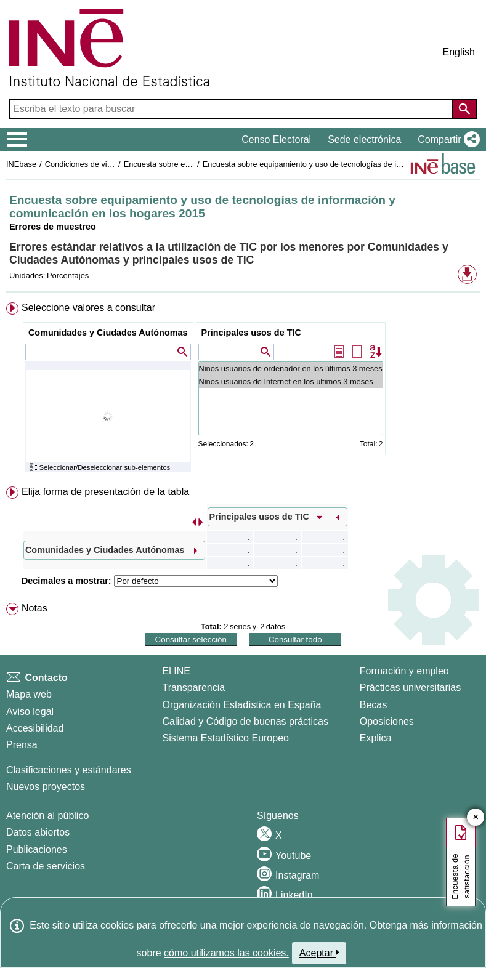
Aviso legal (30, 711)
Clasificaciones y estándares (68, 770)
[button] (446, 140)
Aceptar (319, 952)
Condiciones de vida (80, 164)
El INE (176, 671)
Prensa (22, 745)
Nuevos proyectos (45, 786)
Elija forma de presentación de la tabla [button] (105, 491)
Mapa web (29, 694)
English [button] (459, 52)
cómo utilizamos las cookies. (226, 953)
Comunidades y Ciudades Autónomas (108, 332)
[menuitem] (243, 390)
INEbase (21, 164)
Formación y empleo (404, 671)
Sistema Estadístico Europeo (226, 738)
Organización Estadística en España (242, 705)
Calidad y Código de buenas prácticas (246, 721)
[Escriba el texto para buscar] (232, 109)
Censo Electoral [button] (276, 139)
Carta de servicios (45, 866)
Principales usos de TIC (251, 332)
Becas (373, 705)
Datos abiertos (38, 832)
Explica (376, 738)
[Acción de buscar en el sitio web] (464, 109)
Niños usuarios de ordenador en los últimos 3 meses (291, 368)
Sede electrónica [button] (364, 139)
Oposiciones (387, 721)
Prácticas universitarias (410, 687)
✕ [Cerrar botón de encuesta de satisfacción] (475, 817)
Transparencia (194, 687)
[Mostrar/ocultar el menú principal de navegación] (17, 140)
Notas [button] (34, 608)
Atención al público (47, 815)
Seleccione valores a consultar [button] (88, 307)
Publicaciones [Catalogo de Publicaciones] (36, 849)
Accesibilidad (34, 728)
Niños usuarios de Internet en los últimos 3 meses (291, 381)
